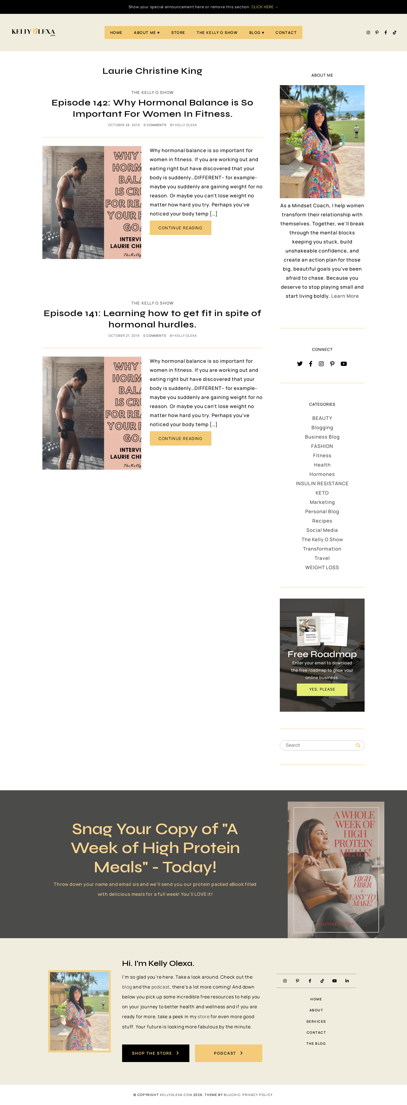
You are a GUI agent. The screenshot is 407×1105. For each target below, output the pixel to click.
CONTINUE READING (181, 227)
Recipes (322, 520)
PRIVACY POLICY (257, 1095)
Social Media (322, 530)
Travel (322, 558)
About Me (145, 32)
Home (116, 32)
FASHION (322, 446)
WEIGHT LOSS (322, 567)
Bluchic (232, 1095)
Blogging (322, 427)
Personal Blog (322, 511)
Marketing (322, 502)
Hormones (322, 474)
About (316, 1010)
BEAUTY (322, 418)
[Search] (358, 746)
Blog (255, 32)
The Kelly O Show (217, 32)
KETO (322, 492)
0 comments (155, 125)
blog (127, 987)
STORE (178, 32)
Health (322, 464)
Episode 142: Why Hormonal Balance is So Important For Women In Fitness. (153, 108)
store (203, 1016)
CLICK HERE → (265, 6)
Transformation (322, 548)
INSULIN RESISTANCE (322, 483)
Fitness (322, 455)
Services (316, 1021)
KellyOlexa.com (176, 1095)
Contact (286, 32)
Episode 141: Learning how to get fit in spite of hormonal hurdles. (152, 319)
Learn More (345, 296)
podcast (160, 987)
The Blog (316, 1043)
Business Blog (322, 436)
